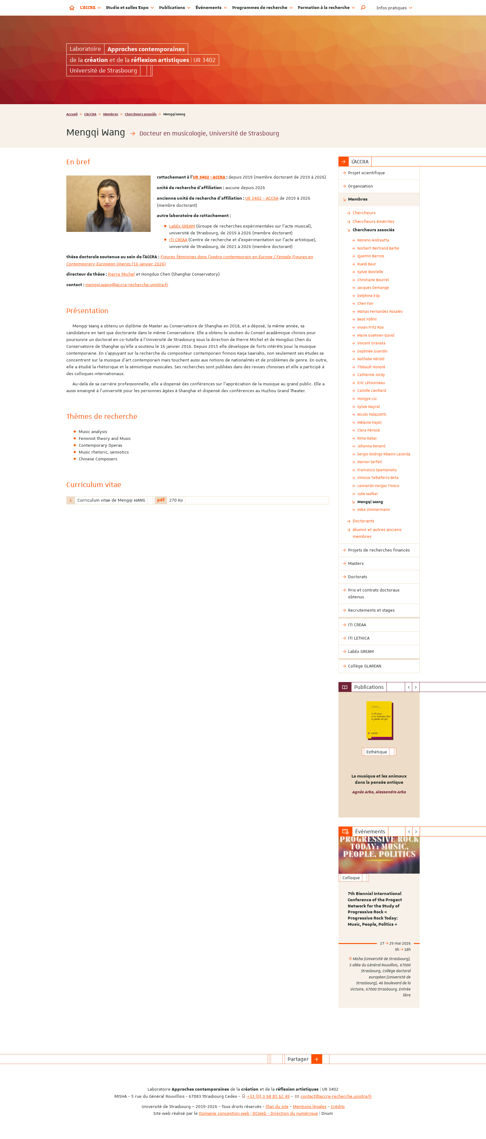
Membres (110, 114)
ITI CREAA (178, 239)
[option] (379, 755)
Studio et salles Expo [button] (130, 8)
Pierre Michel (121, 274)
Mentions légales (309, 1106)
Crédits (338, 1106)
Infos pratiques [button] (395, 8)
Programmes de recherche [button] (262, 8)
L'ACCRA (90, 114)
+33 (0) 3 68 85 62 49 (268, 1096)
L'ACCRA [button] (90, 8)
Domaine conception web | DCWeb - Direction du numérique (258, 1113)
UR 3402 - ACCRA (209, 177)
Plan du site (277, 1106)
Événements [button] (211, 8)
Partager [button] (298, 1059)
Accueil (71, 114)
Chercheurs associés (141, 114)
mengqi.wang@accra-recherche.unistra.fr (126, 284)
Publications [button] (175, 8)
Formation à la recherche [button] (326, 8)
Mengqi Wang (370, 501)
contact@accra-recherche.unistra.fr (336, 1096)
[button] (363, 8)
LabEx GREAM (182, 226)
